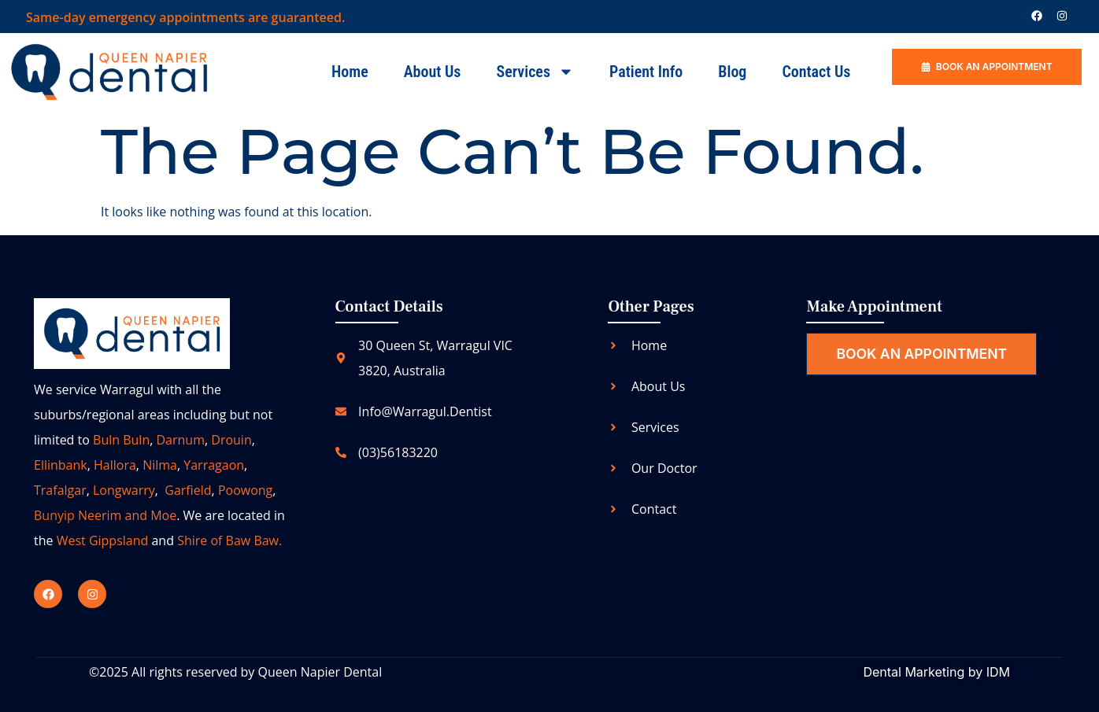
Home (349, 71)
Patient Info (646, 71)
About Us (432, 71)
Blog (732, 71)
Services (535, 71)
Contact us (816, 71)
